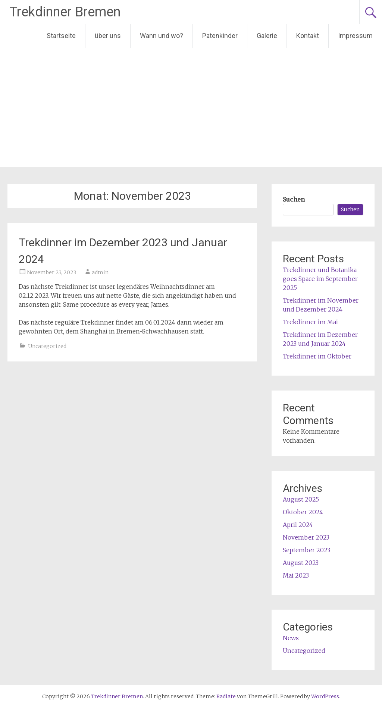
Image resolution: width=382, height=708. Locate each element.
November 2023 (306, 537)
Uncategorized (47, 346)
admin (100, 272)
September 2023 (306, 550)
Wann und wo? (161, 35)
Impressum (355, 35)
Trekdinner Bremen (64, 12)
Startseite (61, 35)
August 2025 (301, 499)
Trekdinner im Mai (310, 322)
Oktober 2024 (303, 512)
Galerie (267, 35)
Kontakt (307, 35)
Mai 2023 (296, 575)
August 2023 (301, 562)
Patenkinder (220, 35)
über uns (108, 35)
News (291, 638)
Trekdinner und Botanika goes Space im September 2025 (320, 278)
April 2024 (298, 524)
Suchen (294, 199)
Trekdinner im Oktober (317, 356)
